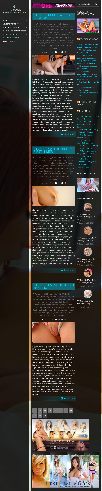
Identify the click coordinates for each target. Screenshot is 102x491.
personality (63, 38)
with (62, 46)
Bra (50, 160)
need (61, 168)
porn (67, 307)
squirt (63, 43)
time (61, 174)
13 (45, 410)
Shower (71, 171)
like (53, 35)
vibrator (52, 176)
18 (71, 410)
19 (35, 416)
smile (53, 43)
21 (45, 416)
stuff (38, 46)
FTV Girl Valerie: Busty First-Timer (53, 150)
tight (47, 313)
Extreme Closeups (66, 32)
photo (70, 38)
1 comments (61, 315)
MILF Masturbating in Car (88, 162)
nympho (55, 305)
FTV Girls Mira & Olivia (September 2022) (85, 302)
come (61, 30)
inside (44, 302)
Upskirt (61, 313)
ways (42, 315)
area (48, 27)
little (56, 35)
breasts (40, 30)
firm (38, 35)
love (62, 166)
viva (59, 46)
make (72, 166)
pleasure (46, 40)
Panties (35, 307)
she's (66, 171)
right (42, 43)
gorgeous (52, 166)
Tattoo (35, 313)
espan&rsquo (38, 32)
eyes (34, 35)
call (49, 30)
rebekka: (37, 43)
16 (60, 410)
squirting (69, 43)
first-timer (69, 163)
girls (44, 299)
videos (58, 176)
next (42, 38)
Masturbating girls (86, 103)
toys (51, 46)
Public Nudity (65, 40)
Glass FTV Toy (51, 299)
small (35, 174)
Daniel (58, 24)
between (45, 160)
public (57, 40)
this (43, 313)
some (58, 43)
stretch (52, 174)
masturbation (64, 35)
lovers (66, 166)
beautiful (54, 27)
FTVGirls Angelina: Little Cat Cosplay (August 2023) (87, 239)
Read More (69, 134)
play (41, 40)
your (49, 315)
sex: (58, 310)
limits (56, 302)
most (51, 168)
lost (68, 302)
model (45, 168)
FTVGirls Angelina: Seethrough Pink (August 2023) (86, 217)
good (46, 166)
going (41, 166)
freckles (36, 299)
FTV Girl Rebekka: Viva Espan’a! (52, 16)
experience (48, 32)
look (64, 302)
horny (39, 302)
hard (58, 166)
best (71, 27)
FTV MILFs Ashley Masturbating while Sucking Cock (87, 124)
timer (65, 174)
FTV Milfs (84, 110)
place (60, 307)
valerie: (42, 176)
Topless (71, 174)
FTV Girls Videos (88, 39)
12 (40, 410)
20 (40, 416)
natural (37, 38)
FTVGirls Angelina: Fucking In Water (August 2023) (87, 260)
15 (55, 410)
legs (48, 302)
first (42, 35)
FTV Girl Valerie (67, 158)
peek (44, 307)
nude (66, 168)
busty (60, 160)
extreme (56, 32)
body (35, 30)
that (47, 46)
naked (72, 35)
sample (48, 43)
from (46, 35)
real (71, 40)
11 (35, 410)
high (72, 299)
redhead (46, 310)
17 (66, 410)
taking (43, 46)
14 (50, 410)
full (34, 166)
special (46, 174)
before (66, 27)
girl (50, 35)
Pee (40, 307)
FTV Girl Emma (67, 294)
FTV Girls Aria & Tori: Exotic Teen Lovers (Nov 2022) (86, 281)
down (66, 30)
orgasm (48, 38)
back (43, 297)
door (35, 163)
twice (56, 313)
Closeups (54, 30)
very (55, 46)
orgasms (55, 38)
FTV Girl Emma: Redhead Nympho (54, 286)
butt (45, 30)
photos (36, 40)
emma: (67, 297)
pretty (52, 40)
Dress (71, 30)
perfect (35, 171)
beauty (60, 27)
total (37, 176)
